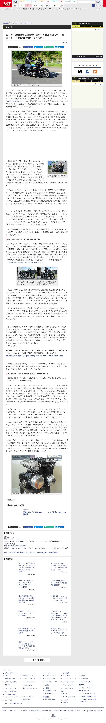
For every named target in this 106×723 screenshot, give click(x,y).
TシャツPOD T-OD (51, 682)
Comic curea (84, 678)
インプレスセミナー (28, 685)
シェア (29, 47)
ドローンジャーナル (10, 688)
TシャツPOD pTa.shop (88, 693)
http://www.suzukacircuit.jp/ (14, 539)
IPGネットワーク (84, 690)
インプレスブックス (28, 696)
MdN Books (66, 694)
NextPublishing (26, 699)
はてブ (40, 47)
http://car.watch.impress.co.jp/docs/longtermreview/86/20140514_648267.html (34, 356)
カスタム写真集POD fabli (88, 696)
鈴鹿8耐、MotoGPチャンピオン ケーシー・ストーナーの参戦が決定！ (59, 631)
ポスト (14, 47)
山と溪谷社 (46, 688)
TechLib (65, 702)
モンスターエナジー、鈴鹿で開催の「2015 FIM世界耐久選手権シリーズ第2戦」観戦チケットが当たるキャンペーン (59, 615)
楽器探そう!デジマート (51, 678)
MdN (62, 691)
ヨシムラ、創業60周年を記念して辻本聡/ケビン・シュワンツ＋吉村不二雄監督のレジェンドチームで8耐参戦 (27, 568)
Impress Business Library (29, 682)
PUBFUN (82, 685)
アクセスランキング (83, 24)
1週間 (91, 26)
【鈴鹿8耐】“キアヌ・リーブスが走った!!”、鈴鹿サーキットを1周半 (59, 598)
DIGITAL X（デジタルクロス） (31, 688)
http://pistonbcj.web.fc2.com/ (16, 101)
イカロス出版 (65, 673)
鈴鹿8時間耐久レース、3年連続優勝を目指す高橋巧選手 (27, 631)
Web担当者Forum (10, 678)
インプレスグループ (80, 710)
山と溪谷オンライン (50, 690)
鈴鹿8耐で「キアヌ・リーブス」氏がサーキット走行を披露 (26, 613)
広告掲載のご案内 (34, 710)
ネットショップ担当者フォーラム (31, 678)
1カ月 (99, 26)
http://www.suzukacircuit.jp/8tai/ (15, 546)
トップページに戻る (37, 660)
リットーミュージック (51, 675)
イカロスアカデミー (69, 688)
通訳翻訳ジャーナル (69, 682)
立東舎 (47, 685)
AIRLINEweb (66, 675)
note (50, 47)
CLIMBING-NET (49, 694)
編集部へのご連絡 (46, 710)
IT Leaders (8, 685)
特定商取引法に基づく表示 (96, 710)
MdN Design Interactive (69, 697)
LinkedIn (60, 47)
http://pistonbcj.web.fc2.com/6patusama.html (24, 262)
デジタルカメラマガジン (12, 697)
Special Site (81, 56)
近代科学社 (46, 697)
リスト (20, 47)
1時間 (76, 26)
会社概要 (70, 710)
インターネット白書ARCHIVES (13, 703)
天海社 (83, 675)
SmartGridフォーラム (28, 675)
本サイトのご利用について (10, 710)
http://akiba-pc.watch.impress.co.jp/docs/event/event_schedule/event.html (31, 552)
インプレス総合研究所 (11, 682)
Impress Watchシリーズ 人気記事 (88, 78)
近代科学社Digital (50, 699)
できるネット (8, 700)
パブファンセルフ (86, 687)
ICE (80, 673)
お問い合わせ (23, 710)
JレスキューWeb (68, 685)
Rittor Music (46, 673)
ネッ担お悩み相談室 (10, 691)
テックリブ (64, 700)
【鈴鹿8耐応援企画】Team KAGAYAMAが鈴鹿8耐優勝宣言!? (59, 583)
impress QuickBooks (87, 682)
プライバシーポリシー (60, 710)
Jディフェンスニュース (69, 678)
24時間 (84, 26)
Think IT (7, 675)
